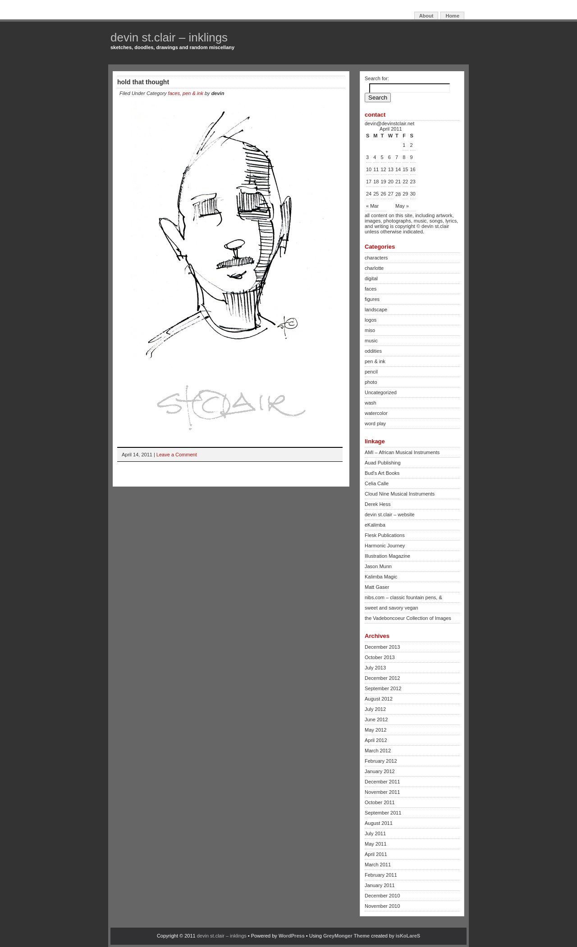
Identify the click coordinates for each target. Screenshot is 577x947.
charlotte (374, 268)
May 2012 (375, 730)
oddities (373, 351)
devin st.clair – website (390, 514)
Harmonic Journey (385, 545)
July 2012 (375, 709)
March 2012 (378, 750)
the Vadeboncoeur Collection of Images (408, 618)
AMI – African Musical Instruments (402, 452)
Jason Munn (378, 566)
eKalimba (375, 525)
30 (413, 193)
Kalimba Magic (381, 576)
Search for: (377, 78)
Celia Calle (377, 483)
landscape (376, 309)
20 (391, 181)
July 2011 (375, 833)
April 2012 (376, 740)
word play (375, 423)
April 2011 (376, 854)
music (371, 340)
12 (383, 169)
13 (391, 169)
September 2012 (383, 688)
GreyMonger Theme (346, 935)
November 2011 (382, 792)
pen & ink (193, 93)
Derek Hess (377, 504)
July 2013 (375, 667)
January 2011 (380, 885)
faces (174, 93)
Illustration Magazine (387, 556)
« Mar (372, 206)
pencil (371, 371)
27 (391, 193)
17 (368, 181)
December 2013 (382, 647)
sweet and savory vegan (391, 607)
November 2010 (382, 906)
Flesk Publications (385, 535)
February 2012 (381, 761)
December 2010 (382, 895)
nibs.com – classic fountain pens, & (403, 597)
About (426, 15)
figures (372, 299)
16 (413, 169)
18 (376, 181)
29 (405, 193)
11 (376, 169)
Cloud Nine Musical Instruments (400, 493)
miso (370, 330)
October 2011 (380, 802)
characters (376, 257)
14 (398, 169)
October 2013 (380, 657)
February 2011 (381, 875)
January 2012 (380, 771)
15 (405, 169)
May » (402, 206)
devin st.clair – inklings (169, 37)
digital (371, 278)
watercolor (376, 413)
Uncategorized (381, 392)
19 (383, 181)
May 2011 (375, 844)
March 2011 (378, 864)
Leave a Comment (176, 454)
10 (368, 169)
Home (452, 15)
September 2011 (383, 812)
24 (368, 193)
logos (370, 320)
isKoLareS (408, 935)
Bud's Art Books (382, 473)
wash (370, 402)
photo (371, 382)
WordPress (292, 935)
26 (383, 193)
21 (398, 181)
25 (376, 193)
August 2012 (379, 698)
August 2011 (379, 823)
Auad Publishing (383, 462)
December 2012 (382, 678)
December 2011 (382, 781)
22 (405, 181)
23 (413, 181)
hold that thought (143, 82)
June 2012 (376, 719)
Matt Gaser (377, 587)
